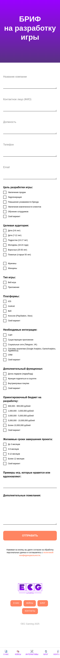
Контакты (30, 611)
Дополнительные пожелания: (22, 495)
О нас (16, 603)
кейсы (29, 603)
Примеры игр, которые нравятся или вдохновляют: (26, 474)
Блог (42, 603)
